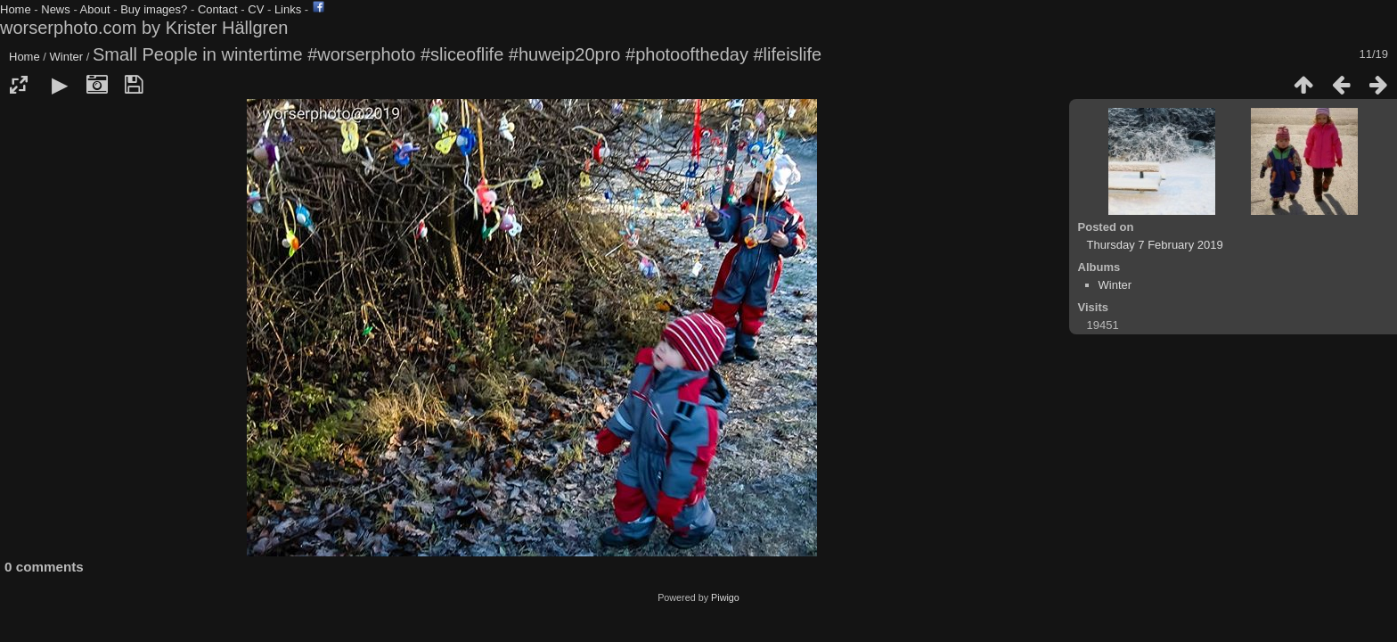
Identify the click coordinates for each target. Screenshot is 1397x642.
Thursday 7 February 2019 (1155, 244)
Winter (67, 56)
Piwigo (725, 597)
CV (256, 9)
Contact (218, 9)
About (95, 9)
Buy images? (153, 9)
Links (287, 9)
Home (15, 9)
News (55, 9)
